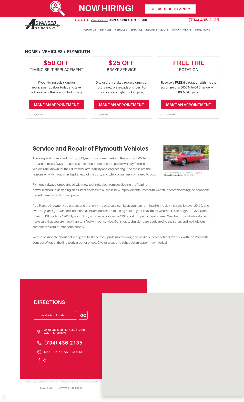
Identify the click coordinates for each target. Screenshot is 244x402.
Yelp (44, 360)
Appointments (181, 29)
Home (31, 51)
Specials (136, 29)
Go (83, 315)
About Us (90, 29)
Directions (202, 29)
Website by (70, 388)
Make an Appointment (56, 105)
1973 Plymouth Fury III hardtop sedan (180, 173)
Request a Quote (157, 29)
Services (105, 29)
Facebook (39, 360)
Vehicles (121, 29)
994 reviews (99, 20)
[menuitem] (90, 29)
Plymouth (78, 51)
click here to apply (170, 9)
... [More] (77, 92)
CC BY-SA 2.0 (189, 175)
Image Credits (46, 388)
